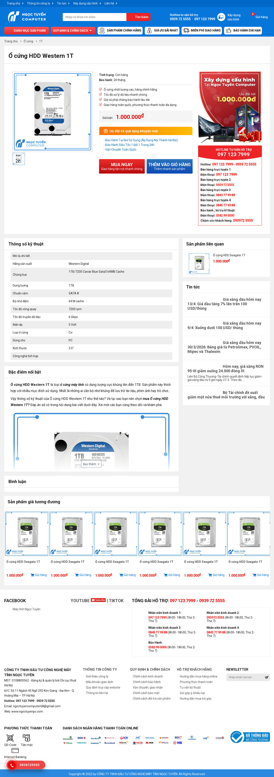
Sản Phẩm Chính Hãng (120, 30)
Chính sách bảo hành (147, 680)
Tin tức (61, 3)
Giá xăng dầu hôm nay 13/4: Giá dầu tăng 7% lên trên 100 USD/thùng (224, 304)
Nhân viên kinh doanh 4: (223, 626)
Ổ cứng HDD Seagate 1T (229, 255)
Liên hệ (109, 3)
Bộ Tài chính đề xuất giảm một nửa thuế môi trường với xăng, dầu (226, 394)
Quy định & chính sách (70, 30)
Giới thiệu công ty (97, 674)
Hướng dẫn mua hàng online (198, 674)
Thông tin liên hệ (97, 691)
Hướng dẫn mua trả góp (196, 697)
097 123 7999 (182, 599)
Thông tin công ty (38, 3)
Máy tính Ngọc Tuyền (26, 607)
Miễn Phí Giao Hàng (202, 30)
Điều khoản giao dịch (99, 680)
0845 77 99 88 (157, 630)
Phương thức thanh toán (196, 680)
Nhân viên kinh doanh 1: (164, 611)
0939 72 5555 (212, 599)
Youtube (88, 599)
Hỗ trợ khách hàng (194, 668)
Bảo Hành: (155, 641)
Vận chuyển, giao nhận (148, 685)
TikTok (116, 599)
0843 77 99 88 (216, 630)
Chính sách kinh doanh (148, 674)
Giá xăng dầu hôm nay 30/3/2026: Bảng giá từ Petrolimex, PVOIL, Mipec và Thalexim (224, 347)
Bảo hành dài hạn (243, 30)
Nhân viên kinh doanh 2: (223, 611)
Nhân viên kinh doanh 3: (164, 626)
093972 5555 (215, 615)
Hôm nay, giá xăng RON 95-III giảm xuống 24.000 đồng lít (225, 368)
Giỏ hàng (259, 16)
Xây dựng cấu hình (85, 3)
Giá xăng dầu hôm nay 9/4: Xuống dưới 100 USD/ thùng (224, 325)
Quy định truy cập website (103, 685)
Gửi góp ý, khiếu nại (192, 691)
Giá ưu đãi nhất (162, 30)
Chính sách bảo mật (146, 691)
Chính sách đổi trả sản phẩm (152, 697)
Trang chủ (13, 3)
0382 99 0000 (157, 645)
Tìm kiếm (141, 17)
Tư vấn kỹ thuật (190, 685)
